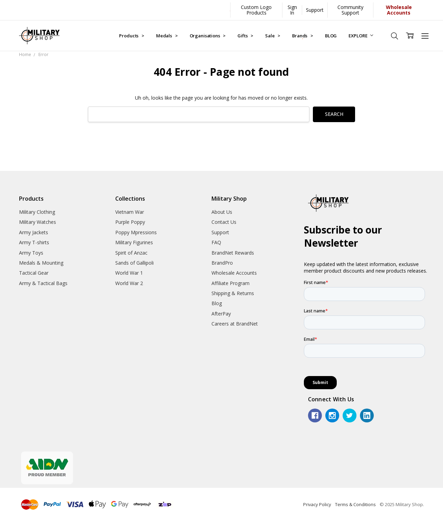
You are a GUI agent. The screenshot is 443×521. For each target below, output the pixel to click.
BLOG (331, 36)
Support (315, 10)
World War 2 (129, 283)
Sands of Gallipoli (134, 262)
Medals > (167, 36)
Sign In (292, 10)
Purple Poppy (130, 222)
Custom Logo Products (256, 10)
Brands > (302, 36)
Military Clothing (37, 212)
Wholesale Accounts (234, 272)
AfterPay (221, 313)
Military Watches (37, 222)
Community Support (350, 10)
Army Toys (31, 252)
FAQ (216, 242)
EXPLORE (361, 36)
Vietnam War (129, 212)
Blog (216, 303)
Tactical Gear (33, 272)
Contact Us (223, 222)
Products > (131, 36)
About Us (221, 212)
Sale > (272, 36)
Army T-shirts (34, 242)
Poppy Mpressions (136, 232)
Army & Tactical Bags (43, 283)
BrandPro (222, 262)
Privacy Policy (317, 504)
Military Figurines (134, 242)
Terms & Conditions (355, 504)
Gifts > (245, 36)
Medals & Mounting (41, 262)
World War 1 (129, 272)
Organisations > (208, 36)
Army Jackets (33, 232)
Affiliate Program (230, 283)
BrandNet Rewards (232, 252)
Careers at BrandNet (234, 323)
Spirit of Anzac (131, 252)
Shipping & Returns (232, 293)
